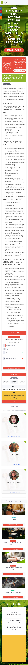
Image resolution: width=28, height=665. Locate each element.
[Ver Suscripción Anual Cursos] (7, 65)
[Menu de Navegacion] (25, 2)
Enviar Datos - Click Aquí (14, 368)
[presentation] (14, 363)
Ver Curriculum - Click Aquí (14, 436)
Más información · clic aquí (19, 70)
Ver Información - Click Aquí (13, 524)
